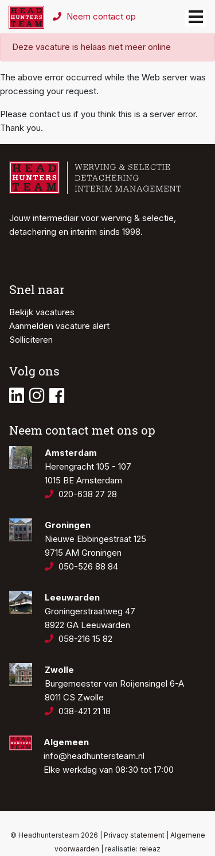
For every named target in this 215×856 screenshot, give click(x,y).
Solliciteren (31, 339)
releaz (150, 849)
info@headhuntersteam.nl (94, 755)
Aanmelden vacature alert (59, 325)
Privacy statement (134, 835)
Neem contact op (94, 16)
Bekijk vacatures (42, 312)
